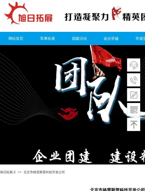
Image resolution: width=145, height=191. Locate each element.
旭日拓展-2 (8, 172)
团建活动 (79, 39)
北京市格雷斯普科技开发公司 (44, 172)
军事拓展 (47, 39)
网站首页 (15, 39)
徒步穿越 (111, 39)
